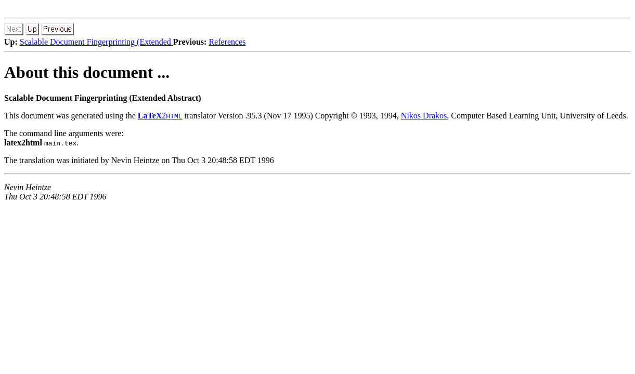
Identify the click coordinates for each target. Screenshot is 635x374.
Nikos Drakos (424, 115)
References (227, 41)
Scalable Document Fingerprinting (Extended (96, 41)
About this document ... (87, 72)
